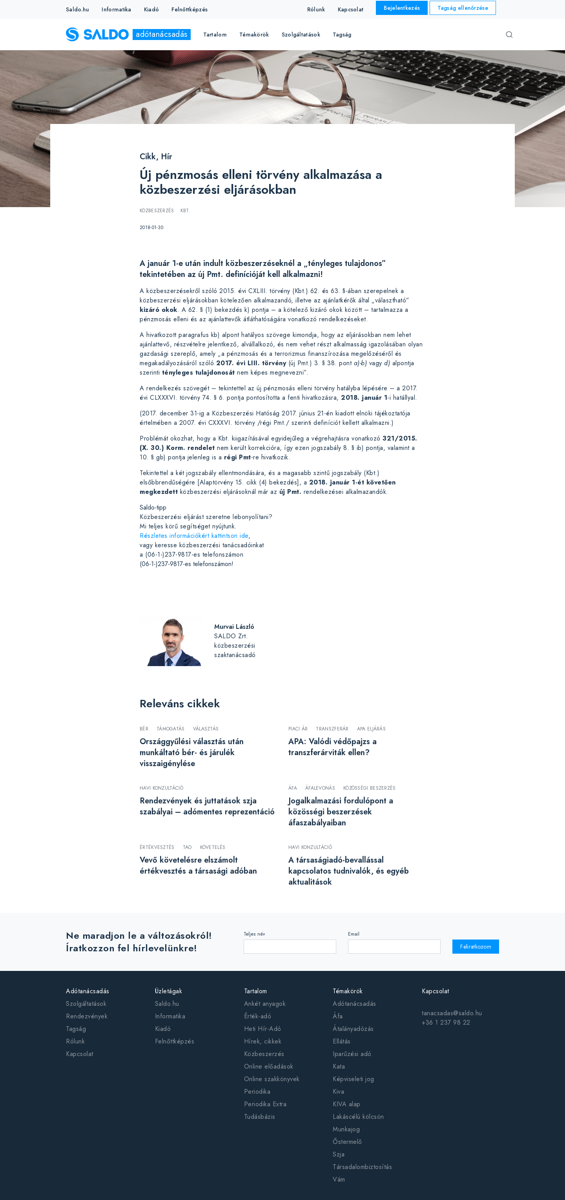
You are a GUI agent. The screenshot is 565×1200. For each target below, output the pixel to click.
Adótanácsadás (87, 991)
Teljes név (254, 934)
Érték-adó (258, 1016)
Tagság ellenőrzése (462, 8)
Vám (339, 1179)
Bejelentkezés (402, 8)
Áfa (338, 1016)
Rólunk (316, 9)
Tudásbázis (259, 1116)
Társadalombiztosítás (362, 1166)
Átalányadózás (353, 1028)
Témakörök (348, 991)
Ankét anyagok (265, 1003)
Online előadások (268, 1066)
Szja (338, 1154)
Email (354, 934)
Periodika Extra (265, 1104)
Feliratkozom (475, 947)
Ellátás (342, 1041)
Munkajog (346, 1129)
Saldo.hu (77, 9)
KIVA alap (347, 1104)
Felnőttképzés (189, 9)
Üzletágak (168, 991)
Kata (339, 1066)
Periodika (257, 1091)
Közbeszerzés (264, 1053)
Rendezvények (87, 1016)
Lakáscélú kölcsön (358, 1116)
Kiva (338, 1091)
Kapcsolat (351, 9)
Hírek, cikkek (263, 1041)
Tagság (342, 34)
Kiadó (151, 9)
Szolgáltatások (86, 1003)
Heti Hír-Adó (262, 1028)
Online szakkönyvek (272, 1078)
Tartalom (255, 991)
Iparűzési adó (352, 1053)
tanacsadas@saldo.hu (452, 1013)
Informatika (116, 9)
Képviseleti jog (353, 1078)
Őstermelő (347, 1141)
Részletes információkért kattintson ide (194, 535)
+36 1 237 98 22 (446, 1022)
